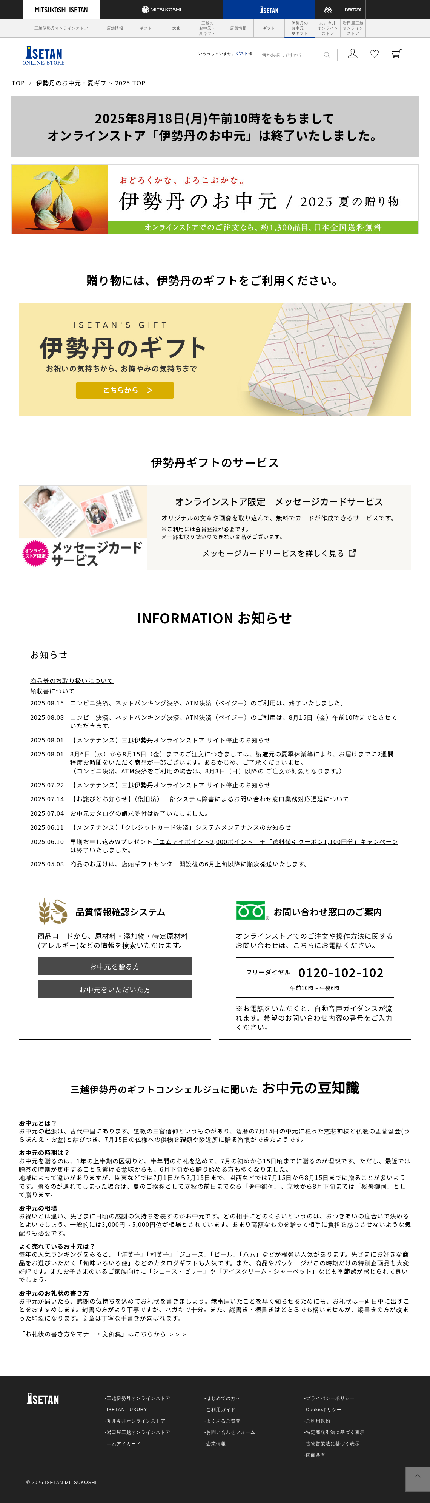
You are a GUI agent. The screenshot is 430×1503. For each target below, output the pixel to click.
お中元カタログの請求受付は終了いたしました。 (140, 813)
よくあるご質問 (223, 1421)
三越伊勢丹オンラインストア (61, 28)
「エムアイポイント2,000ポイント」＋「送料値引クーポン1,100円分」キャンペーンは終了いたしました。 (234, 845)
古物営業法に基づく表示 (333, 1443)
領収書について (52, 690)
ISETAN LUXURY (127, 1409)
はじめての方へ (223, 1398)
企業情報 (216, 1443)
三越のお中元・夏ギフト (207, 28)
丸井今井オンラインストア (328, 28)
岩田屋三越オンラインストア (353, 28)
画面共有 (316, 1455)
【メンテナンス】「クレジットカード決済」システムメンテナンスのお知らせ (181, 827)
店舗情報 (115, 28)
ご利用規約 (318, 1421)
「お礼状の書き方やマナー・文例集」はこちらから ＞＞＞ (103, 1333)
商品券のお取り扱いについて (72, 680)
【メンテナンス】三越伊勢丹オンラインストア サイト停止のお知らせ (170, 739)
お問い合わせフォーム (230, 1432)
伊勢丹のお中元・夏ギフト (300, 28)
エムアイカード (124, 1443)
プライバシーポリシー (330, 1398)
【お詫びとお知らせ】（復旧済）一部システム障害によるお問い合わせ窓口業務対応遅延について (209, 798)
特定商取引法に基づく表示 (335, 1432)
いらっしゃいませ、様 (225, 53)
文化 (176, 28)
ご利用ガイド (221, 1409)
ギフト (146, 28)
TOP (18, 82)
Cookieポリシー (324, 1409)
